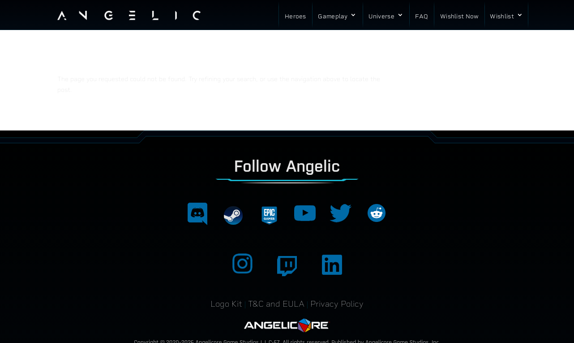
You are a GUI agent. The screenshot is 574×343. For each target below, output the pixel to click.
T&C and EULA (276, 303)
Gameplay (332, 16)
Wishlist (502, 16)
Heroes (295, 16)
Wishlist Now (459, 16)
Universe (381, 16)
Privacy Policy (337, 303)
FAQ (421, 16)
